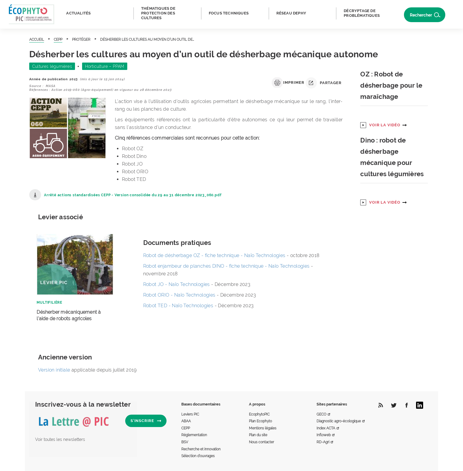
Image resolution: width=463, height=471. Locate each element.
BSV (184, 442)
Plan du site (258, 435)
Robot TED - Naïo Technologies (178, 305)
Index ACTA (326, 428)
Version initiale (54, 370)
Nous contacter (261, 442)
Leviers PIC (190, 414)
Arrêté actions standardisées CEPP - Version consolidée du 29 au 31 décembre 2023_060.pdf (132, 195)
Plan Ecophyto (260, 421)
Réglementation (194, 435)
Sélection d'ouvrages (198, 456)
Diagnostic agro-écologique (339, 421)
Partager (323, 83)
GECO (321, 414)
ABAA (186, 421)
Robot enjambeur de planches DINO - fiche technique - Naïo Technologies (227, 266)
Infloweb (324, 435)
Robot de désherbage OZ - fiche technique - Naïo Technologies (215, 255)
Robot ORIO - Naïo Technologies (179, 295)
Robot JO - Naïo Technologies (176, 284)
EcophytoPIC (259, 414)
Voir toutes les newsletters (60, 439)
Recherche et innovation (201, 449)
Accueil (36, 39)
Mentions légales (262, 428)
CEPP (58, 39)
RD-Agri (323, 442)
